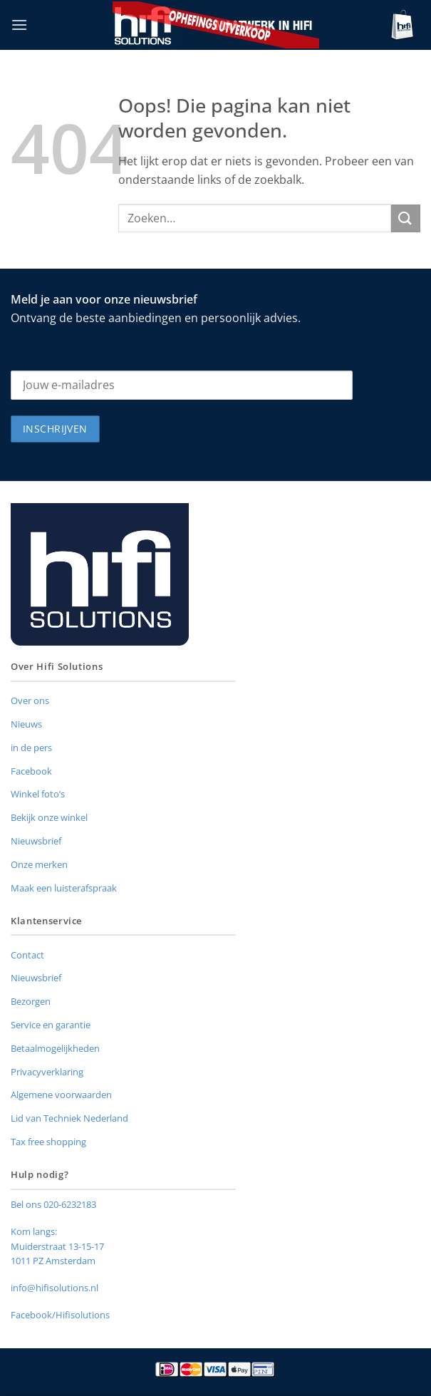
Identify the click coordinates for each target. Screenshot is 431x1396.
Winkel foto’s (38, 793)
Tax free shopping (48, 1141)
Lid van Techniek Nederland (69, 1118)
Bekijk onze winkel (49, 817)
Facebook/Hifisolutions (60, 1314)
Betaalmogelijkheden (55, 1048)
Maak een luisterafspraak (64, 887)
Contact (27, 954)
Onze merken (39, 864)
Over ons (30, 700)
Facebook (31, 771)
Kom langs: (34, 1231)
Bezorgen (31, 1001)
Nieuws (26, 724)
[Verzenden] (405, 218)
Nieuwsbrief (36, 840)
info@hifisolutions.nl (54, 1287)
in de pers (31, 747)
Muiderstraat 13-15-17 (57, 1246)
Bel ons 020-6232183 (53, 1204)
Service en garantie (50, 1024)
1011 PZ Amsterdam (53, 1260)
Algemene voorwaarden (61, 1094)
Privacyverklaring (47, 1071)
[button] (19, 24)
